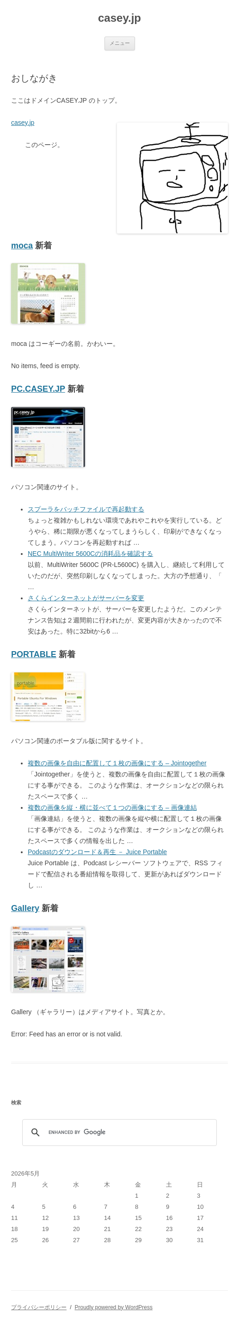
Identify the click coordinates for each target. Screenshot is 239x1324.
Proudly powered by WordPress (113, 1307)
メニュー (120, 43)
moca (22, 245)
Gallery (25, 908)
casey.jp (119, 18)
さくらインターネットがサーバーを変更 (86, 598)
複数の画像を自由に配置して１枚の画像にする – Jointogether (117, 763)
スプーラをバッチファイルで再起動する (86, 509)
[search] (118, 1132)
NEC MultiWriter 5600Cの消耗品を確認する (90, 553)
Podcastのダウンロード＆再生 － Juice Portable (97, 852)
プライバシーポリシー (39, 1307)
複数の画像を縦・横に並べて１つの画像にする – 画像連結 (112, 807)
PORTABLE (33, 654)
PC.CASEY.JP (38, 389)
